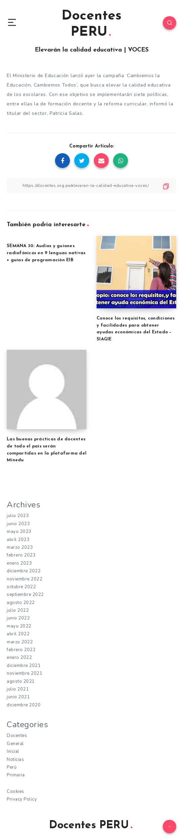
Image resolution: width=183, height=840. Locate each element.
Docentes (17, 736)
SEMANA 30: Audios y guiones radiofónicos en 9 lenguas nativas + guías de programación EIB (46, 253)
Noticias (15, 760)
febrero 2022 (21, 650)
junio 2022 (18, 618)
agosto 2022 (21, 603)
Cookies (15, 791)
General (15, 744)
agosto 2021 (21, 681)
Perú (12, 767)
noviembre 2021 (24, 673)
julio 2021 (18, 689)
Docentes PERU (91, 24)
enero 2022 (19, 657)
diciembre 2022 (24, 571)
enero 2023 (19, 563)
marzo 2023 (20, 547)
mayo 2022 (19, 626)
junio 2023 (18, 524)
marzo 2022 (20, 642)
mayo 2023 (19, 532)
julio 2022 (18, 610)
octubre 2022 (21, 587)
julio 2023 (18, 516)
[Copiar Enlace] (91, 185)
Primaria (16, 775)
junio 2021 (18, 697)
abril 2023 (18, 540)
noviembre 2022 (24, 579)
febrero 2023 (21, 555)
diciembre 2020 (24, 705)
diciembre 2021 (24, 666)
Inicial (13, 751)
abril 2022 (18, 634)
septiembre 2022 (25, 595)
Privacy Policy (22, 799)
